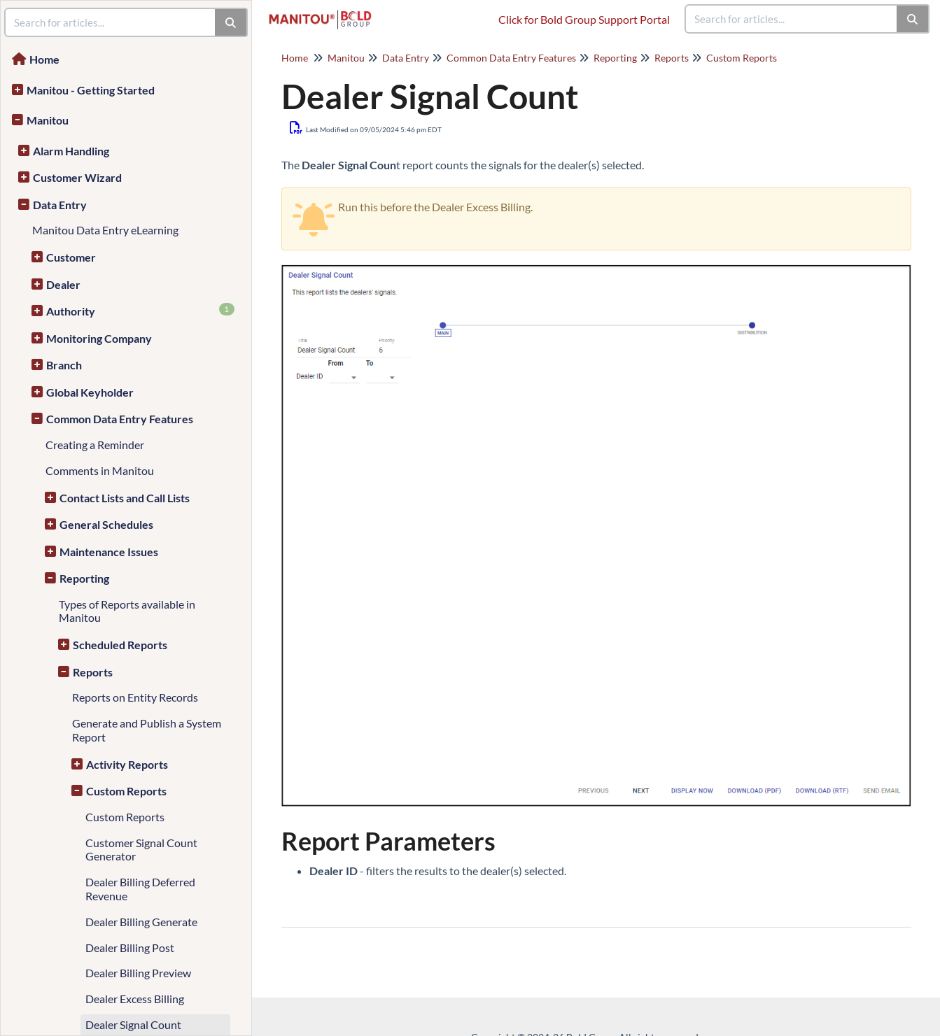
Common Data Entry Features (119, 418)
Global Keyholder (90, 392)
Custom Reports (126, 790)
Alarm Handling (71, 150)
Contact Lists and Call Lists (124, 497)
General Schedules (106, 524)
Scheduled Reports (120, 644)
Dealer (63, 284)
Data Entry (60, 204)
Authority (140, 310)
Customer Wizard (77, 177)
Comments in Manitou (99, 470)
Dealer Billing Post (129, 947)
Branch (64, 364)
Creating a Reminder (94, 444)
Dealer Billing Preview (138, 972)
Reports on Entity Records (135, 697)
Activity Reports (127, 764)
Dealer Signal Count (133, 1024)
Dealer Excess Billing (134, 998)
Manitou (48, 120)
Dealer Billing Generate (141, 921)
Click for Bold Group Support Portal (584, 19)
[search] (792, 19)
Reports (93, 672)
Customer (71, 257)
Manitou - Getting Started (91, 90)
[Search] (913, 19)
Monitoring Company (99, 338)
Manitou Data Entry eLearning (105, 229)
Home (44, 59)
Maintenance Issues (108, 551)
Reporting (84, 578)
